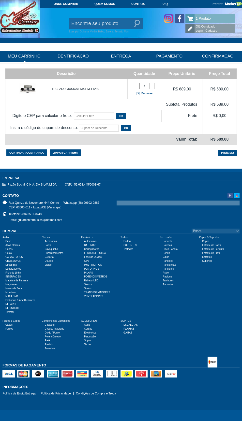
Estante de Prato (211, 253)
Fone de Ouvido (93, 257)
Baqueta (167, 241)
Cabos (9, 249)
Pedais (127, 241)
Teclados (128, 249)
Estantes (207, 257)
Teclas (87, 344)
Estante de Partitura (213, 249)
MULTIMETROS (93, 264)
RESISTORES (13, 308)
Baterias (167, 245)
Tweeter (9, 312)
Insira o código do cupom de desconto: (44, 128)
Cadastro (211, 30)
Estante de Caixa (211, 245)
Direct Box (11, 264)
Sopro (87, 340)
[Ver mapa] (54, 207)
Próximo (227, 152)
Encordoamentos (54, 253)
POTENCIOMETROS (95, 276)
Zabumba (168, 284)
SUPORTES (130, 245)
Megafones (11, 284)
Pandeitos (168, 268)
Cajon (166, 257)
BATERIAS (90, 245)
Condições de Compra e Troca (96, 393)
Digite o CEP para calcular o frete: (42, 116)
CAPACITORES (14, 257)
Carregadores (91, 249)
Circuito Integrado (54, 328)
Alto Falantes (12, 245)
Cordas (88, 328)
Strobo (87, 288)
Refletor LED (91, 280)
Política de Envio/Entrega (19, 393)
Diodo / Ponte (52, 332)
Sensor (88, 284)
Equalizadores (13, 268)
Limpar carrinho (65, 152)
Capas (205, 241)
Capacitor (50, 324)
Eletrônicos (90, 332)
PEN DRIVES (91, 268)
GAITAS (127, 332)
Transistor (50, 348)
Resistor (49, 344)
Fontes (9, 328)
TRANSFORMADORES (97, 292)
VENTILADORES (93, 296)
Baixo (48, 245)
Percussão (90, 336)
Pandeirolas (169, 264)
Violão (48, 264)
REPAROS (11, 304)
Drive (8, 241)
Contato (138, 4)
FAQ (165, 4)
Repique (167, 276)
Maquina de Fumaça (16, 280)
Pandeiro (168, 261)
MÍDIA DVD (11, 296)
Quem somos (104, 4)
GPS (86, 261)
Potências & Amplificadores (20, 300)
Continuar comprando (26, 152)
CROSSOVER (13, 261)
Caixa (8, 253)
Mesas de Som (13, 288)
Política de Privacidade (56, 393)
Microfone (10, 292)
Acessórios (51, 241)
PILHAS (88, 272)
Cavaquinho (51, 249)
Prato (166, 272)
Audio (87, 324)
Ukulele (49, 261)
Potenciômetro (52, 336)
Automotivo (90, 241)
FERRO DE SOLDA (95, 253)
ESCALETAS (130, 324)
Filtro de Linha (13, 272)
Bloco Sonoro (170, 249)
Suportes (207, 261)
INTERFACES (13, 276)
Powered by (226, 3)
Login (199, 30)
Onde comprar (66, 4)
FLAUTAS (128, 328)
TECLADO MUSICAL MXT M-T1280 (75, 89)
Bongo (166, 253)
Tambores (168, 280)
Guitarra (49, 257)
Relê (47, 340)
